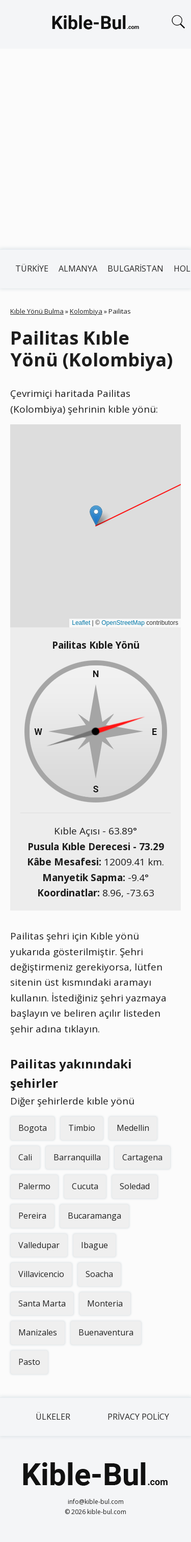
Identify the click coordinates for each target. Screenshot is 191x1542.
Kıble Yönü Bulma (37, 311)
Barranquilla (77, 1157)
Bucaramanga (94, 1215)
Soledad (135, 1186)
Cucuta (85, 1186)
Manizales (37, 1332)
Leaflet (81, 622)
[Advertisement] (95, 149)
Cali (25, 1157)
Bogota (32, 1127)
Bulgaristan (135, 268)
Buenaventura (105, 1332)
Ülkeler (53, 1416)
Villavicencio (41, 1274)
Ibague (94, 1245)
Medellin (133, 1127)
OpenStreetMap (123, 622)
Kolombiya (86, 311)
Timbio (81, 1127)
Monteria (105, 1303)
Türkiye (31, 268)
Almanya (78, 268)
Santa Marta (42, 1303)
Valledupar (39, 1245)
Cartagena (142, 1157)
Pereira (32, 1215)
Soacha (99, 1274)
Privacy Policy (138, 1416)
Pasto (29, 1361)
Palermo (34, 1186)
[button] (96, 515)
